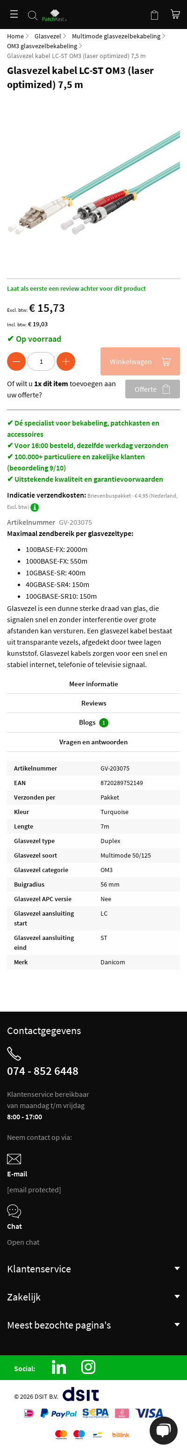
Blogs (93, 722)
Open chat (23, 1242)
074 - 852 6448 (43, 1070)
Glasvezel (48, 36)
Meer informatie (93, 683)
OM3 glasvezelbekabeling (42, 46)
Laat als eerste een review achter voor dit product (76, 288)
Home (15, 36)
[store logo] (56, 10)
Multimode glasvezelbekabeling (116, 36)
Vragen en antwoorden (93, 741)
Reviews (93, 702)
